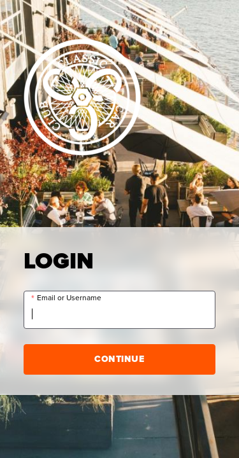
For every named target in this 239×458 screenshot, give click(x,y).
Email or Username (69, 298)
